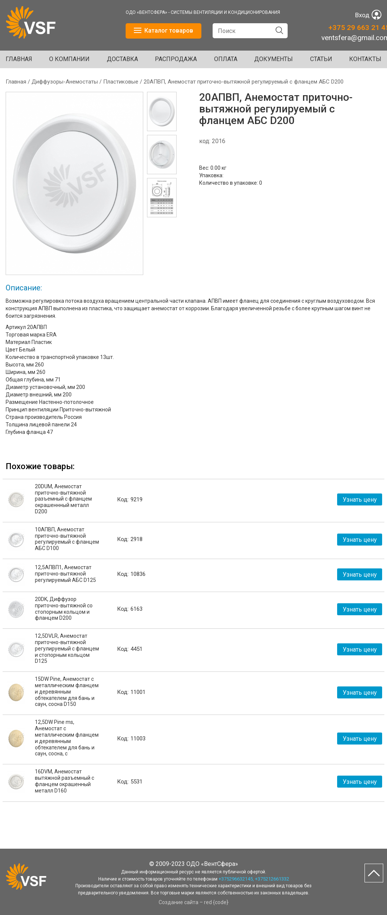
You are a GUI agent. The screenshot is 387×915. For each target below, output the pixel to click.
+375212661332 (272, 879)
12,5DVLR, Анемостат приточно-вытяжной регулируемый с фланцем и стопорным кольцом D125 (67, 648)
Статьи (321, 59)
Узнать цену (360, 499)
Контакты (365, 59)
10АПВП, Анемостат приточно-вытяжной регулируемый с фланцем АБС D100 (67, 538)
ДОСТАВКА (122, 59)
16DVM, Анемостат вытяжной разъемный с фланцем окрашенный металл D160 (64, 780)
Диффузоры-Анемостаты (65, 81)
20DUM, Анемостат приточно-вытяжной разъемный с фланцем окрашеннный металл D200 (63, 498)
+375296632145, (236, 879)
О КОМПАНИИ (69, 59)
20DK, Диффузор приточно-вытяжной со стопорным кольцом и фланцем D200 (64, 608)
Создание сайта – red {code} (193, 902)
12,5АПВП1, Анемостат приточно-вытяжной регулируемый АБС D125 (65, 573)
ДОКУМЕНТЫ (273, 59)
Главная (19, 59)
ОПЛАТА (225, 59)
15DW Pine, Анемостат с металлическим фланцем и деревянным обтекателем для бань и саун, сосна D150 (67, 691)
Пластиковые (120, 81)
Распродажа (176, 59)
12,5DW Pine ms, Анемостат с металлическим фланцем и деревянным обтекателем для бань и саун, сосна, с (67, 738)
